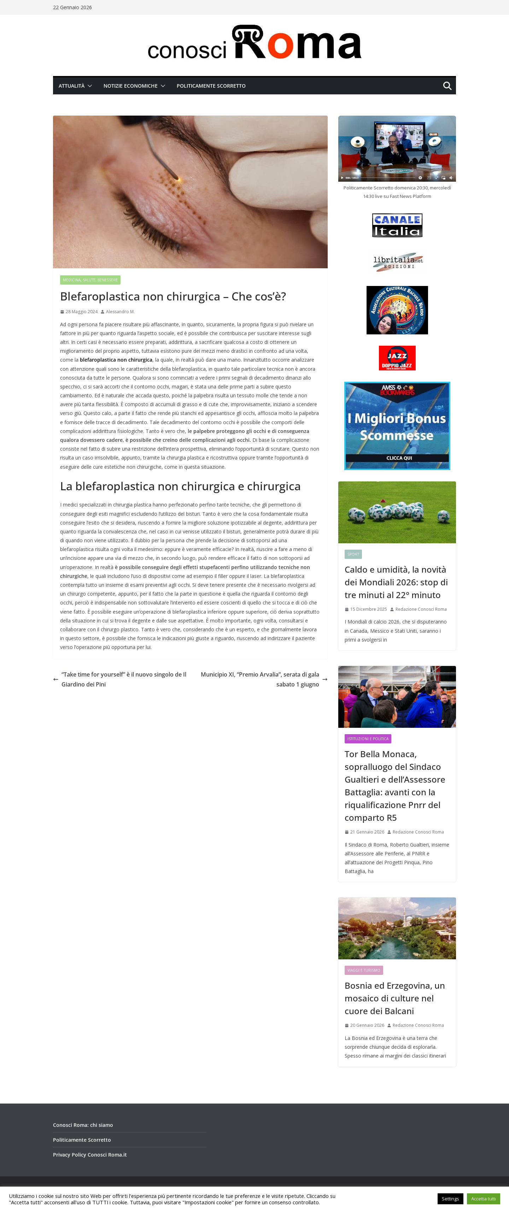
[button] (88, 86)
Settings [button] (450, 1198)
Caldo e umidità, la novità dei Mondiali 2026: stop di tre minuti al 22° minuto (396, 582)
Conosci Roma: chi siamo (83, 1125)
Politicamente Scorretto (211, 85)
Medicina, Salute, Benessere (90, 279)
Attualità (71, 85)
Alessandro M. (120, 312)
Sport (353, 554)
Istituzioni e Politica (367, 738)
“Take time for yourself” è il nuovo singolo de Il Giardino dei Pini (119, 680)
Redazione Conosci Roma (421, 609)
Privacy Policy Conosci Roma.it (90, 1154)
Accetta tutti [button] (483, 1198)
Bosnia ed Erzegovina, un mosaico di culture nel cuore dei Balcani (395, 998)
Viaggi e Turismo (363, 970)
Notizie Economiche (131, 85)
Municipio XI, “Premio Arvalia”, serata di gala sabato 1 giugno (264, 680)
